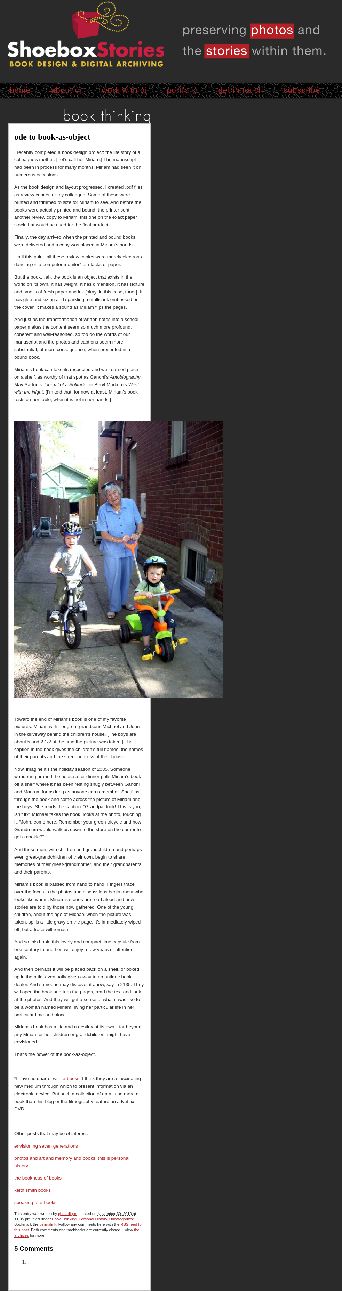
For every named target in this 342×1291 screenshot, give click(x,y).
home (20, 90)
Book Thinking (64, 1219)
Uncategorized (121, 1219)
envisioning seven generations (46, 1146)
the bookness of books (38, 1178)
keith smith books (32, 1190)
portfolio (182, 90)
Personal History (93, 1219)
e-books (71, 1078)
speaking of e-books (35, 1202)
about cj (66, 90)
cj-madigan (67, 1213)
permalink (47, 1224)
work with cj (124, 90)
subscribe (302, 90)
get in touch (240, 90)
